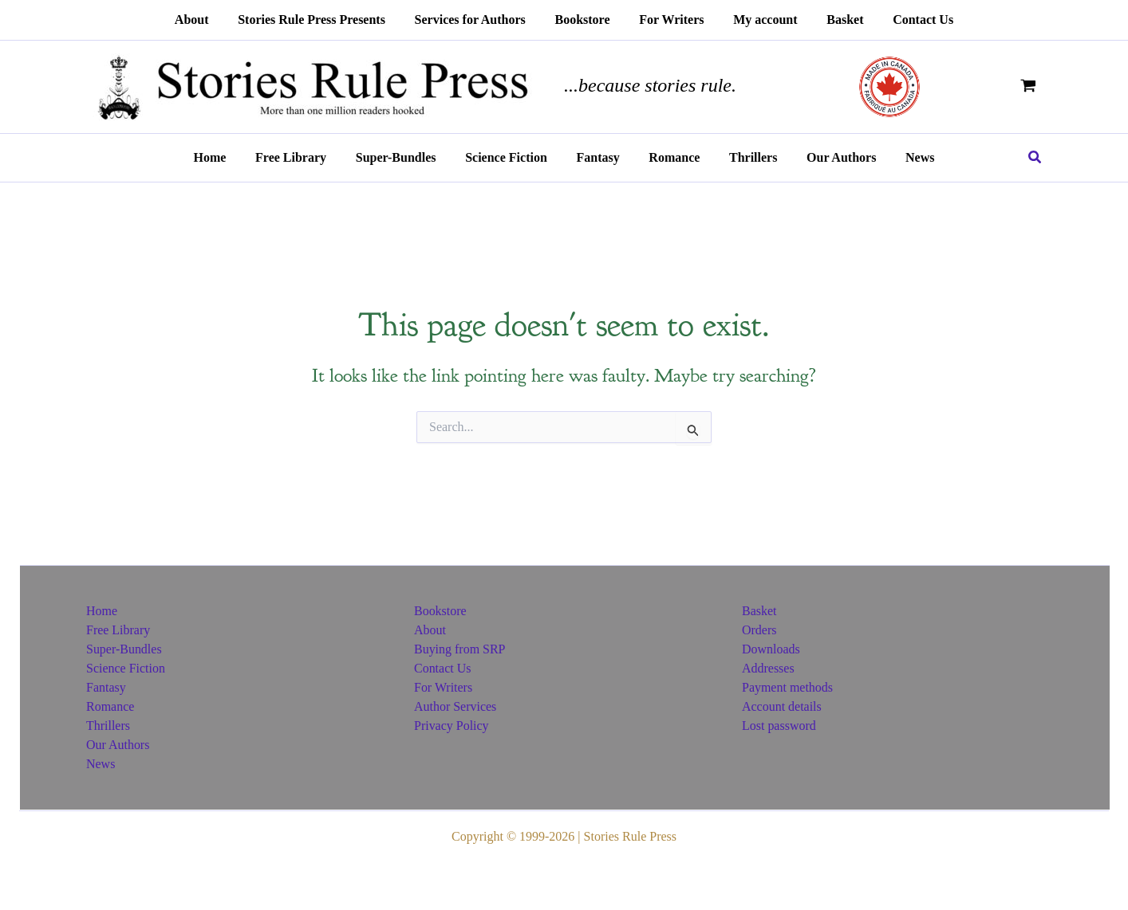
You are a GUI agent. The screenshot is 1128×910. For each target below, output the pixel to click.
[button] (1035, 157)
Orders (759, 630)
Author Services (455, 706)
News (100, 764)
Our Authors (118, 744)
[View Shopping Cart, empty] (1028, 86)
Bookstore (440, 611)
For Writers (443, 687)
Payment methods (787, 687)
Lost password (779, 725)
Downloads (771, 649)
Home (101, 611)
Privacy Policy (451, 725)
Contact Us (442, 668)
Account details (782, 706)
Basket (759, 611)
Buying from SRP (460, 649)
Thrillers (108, 725)
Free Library (118, 630)
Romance (110, 706)
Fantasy (106, 687)
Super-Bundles (124, 649)
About (430, 630)
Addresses (768, 668)
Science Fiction (125, 668)
